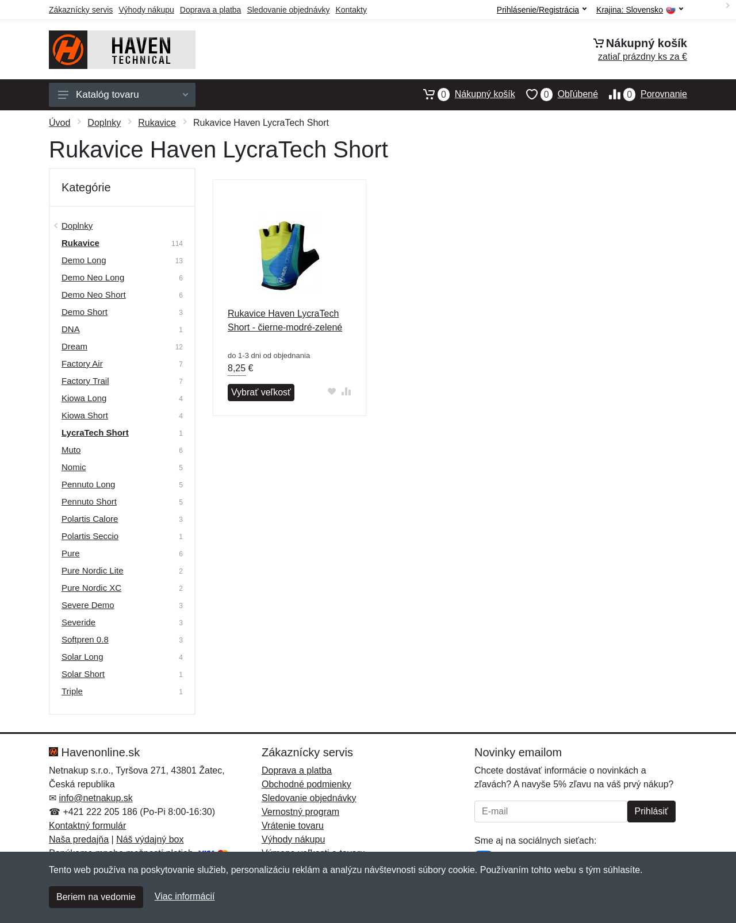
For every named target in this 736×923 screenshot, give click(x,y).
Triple (72, 691)
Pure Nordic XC (91, 588)
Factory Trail (85, 381)
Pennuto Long (88, 484)
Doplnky (104, 123)
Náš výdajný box (149, 839)
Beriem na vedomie (96, 897)
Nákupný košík (463, 94)
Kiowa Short (85, 415)
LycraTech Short (95, 432)
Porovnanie (642, 94)
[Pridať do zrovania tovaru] (346, 391)
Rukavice (157, 123)
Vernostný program (300, 812)
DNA (71, 329)
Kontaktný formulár (87, 825)
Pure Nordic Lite (93, 570)
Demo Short (85, 312)
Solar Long (82, 657)
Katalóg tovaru (123, 94)
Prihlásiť (651, 811)
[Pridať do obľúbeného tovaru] (332, 391)
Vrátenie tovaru (293, 825)
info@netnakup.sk (95, 798)
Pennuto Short (89, 501)
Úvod (59, 123)
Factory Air (82, 363)
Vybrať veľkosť (261, 392)
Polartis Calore (90, 519)
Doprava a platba (210, 9)
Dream (74, 346)
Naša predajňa (79, 839)
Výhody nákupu (146, 9)
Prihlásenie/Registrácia (541, 10)
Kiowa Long (84, 398)
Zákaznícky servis (81, 9)
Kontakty (350, 9)
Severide (78, 622)
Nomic (74, 467)
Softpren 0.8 (85, 639)
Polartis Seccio (90, 536)
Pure (71, 553)
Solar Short (83, 674)
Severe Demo (88, 605)
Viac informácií (185, 896)
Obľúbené (556, 94)
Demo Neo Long (93, 277)
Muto (71, 450)
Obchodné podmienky (306, 784)
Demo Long (84, 260)
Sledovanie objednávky (288, 9)
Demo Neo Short (94, 294)
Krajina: (639, 10)
